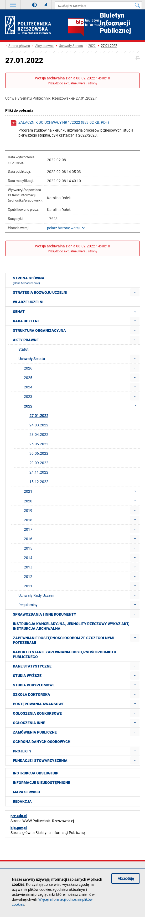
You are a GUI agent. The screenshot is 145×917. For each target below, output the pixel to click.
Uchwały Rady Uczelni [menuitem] (36, 595)
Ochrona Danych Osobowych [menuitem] (41, 742)
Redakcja (22, 801)
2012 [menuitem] (28, 576)
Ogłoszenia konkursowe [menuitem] (37, 713)
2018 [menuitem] (28, 519)
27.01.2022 (109, 46)
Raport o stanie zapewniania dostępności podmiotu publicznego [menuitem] (64, 654)
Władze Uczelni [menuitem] (28, 302)
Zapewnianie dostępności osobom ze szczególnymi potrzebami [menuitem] (63, 640)
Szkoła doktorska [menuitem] (31, 694)
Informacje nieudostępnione (41, 782)
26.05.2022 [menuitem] (38, 443)
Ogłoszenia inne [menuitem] (29, 723)
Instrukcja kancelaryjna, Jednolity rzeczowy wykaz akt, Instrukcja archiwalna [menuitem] (71, 626)
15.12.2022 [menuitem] (38, 481)
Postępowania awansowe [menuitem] (38, 704)
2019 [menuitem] (28, 510)
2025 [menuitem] (28, 377)
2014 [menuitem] (28, 557)
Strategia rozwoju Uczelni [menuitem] (40, 292)
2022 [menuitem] (81, 406)
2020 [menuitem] (81, 501)
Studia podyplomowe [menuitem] (34, 685)
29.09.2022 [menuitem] (38, 462)
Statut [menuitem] (23, 349)
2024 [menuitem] (28, 386)
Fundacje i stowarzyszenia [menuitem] (40, 760)
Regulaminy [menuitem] (28, 604)
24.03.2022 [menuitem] (38, 424)
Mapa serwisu (26, 792)
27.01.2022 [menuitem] (38, 415)
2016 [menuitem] (28, 538)
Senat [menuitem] (76, 311)
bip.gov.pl (19, 828)
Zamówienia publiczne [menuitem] (35, 732)
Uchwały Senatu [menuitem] (31, 358)
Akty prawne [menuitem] (26, 340)
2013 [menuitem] (28, 567)
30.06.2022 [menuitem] (38, 453)
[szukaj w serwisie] (94, 5)
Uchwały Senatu (71, 46)
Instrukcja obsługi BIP (35, 773)
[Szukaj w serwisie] (137, 5)
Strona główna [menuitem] (28, 280)
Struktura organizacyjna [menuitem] (39, 330)
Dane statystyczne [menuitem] (32, 666)
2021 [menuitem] (81, 491)
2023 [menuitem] (28, 396)
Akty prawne (44, 46)
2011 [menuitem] (28, 585)
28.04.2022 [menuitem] (38, 434)
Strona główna (19, 46)
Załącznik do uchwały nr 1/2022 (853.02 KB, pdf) (60, 123)
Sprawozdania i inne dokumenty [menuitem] (44, 614)
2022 (92, 46)
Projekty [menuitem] (22, 751)
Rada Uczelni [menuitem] (26, 321)
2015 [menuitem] (28, 548)
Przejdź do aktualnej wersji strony (72, 83)
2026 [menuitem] (28, 368)
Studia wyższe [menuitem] (27, 676)
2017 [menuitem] (28, 529)
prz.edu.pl (19, 816)
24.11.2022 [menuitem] (38, 472)
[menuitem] (134, 292)
